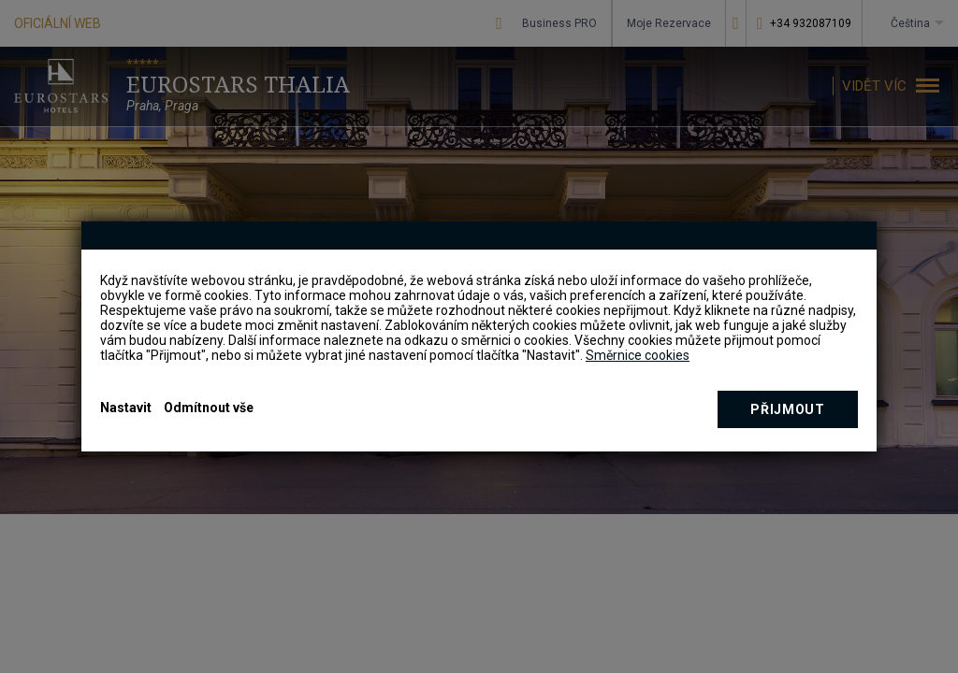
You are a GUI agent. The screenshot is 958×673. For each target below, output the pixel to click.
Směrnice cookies (637, 355)
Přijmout (787, 409)
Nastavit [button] (126, 407)
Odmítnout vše (209, 407)
